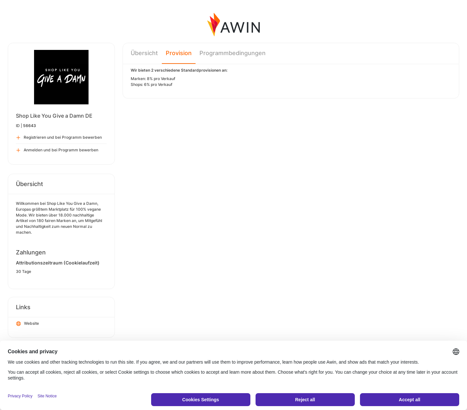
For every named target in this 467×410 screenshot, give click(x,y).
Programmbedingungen (232, 53)
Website (27, 324)
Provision (179, 53)
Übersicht (144, 53)
